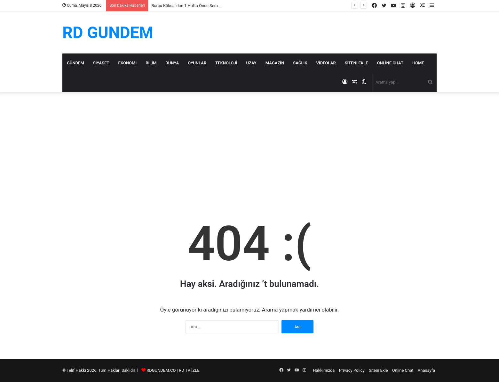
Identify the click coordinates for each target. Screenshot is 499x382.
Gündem (75, 63)
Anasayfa (426, 370)
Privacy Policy (352, 370)
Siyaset (101, 63)
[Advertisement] (249, 146)
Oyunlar (197, 63)
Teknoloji (226, 63)
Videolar (326, 63)
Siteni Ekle (356, 63)
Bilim (151, 63)
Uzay (251, 63)
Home (418, 63)
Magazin (274, 63)
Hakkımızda (324, 370)
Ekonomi (127, 63)
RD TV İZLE (189, 370)
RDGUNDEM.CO (161, 370)
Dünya (172, 63)
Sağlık (300, 63)
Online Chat (390, 63)
